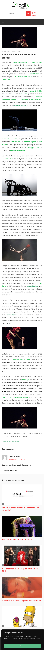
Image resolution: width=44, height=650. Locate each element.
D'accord (22, 646)
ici (28, 436)
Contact (33, 16)
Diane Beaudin (16, 51)
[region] (22, 639)
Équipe (33, 13)
